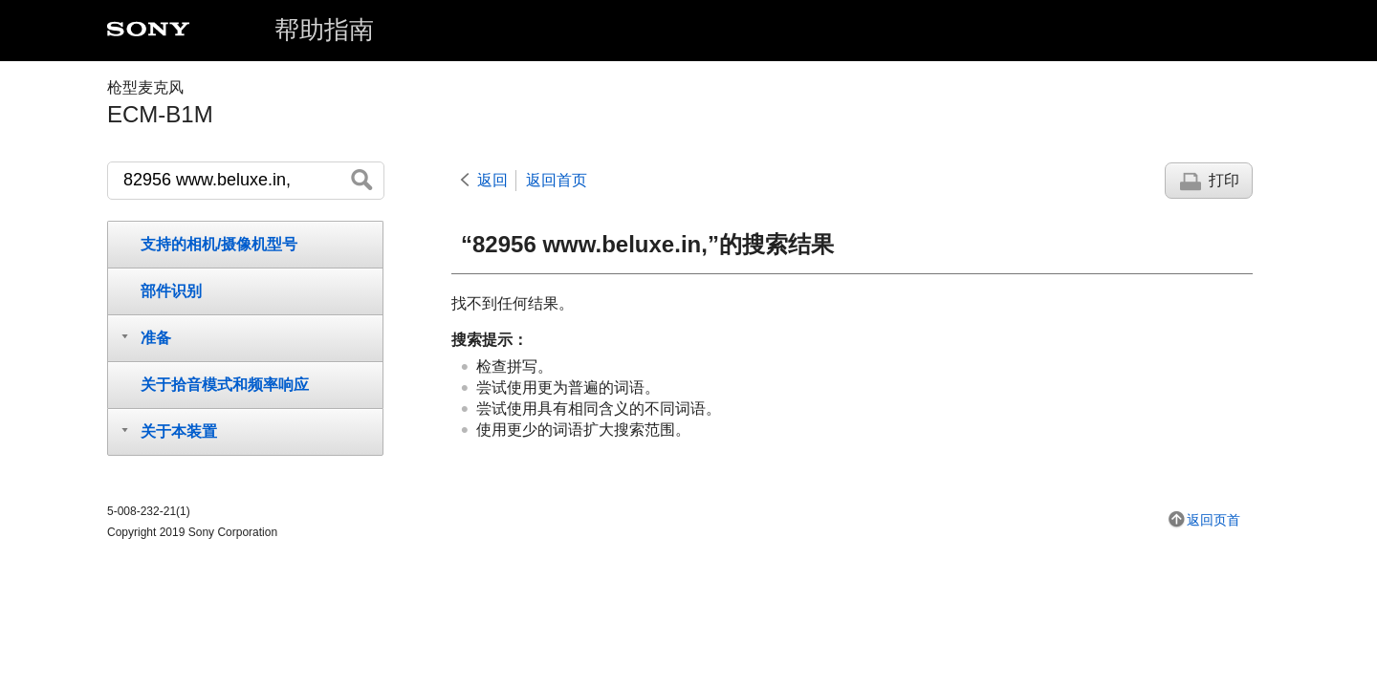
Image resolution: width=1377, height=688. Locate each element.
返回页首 (1213, 519)
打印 (1224, 180)
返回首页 (556, 180)
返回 (492, 180)
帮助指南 (324, 29)
